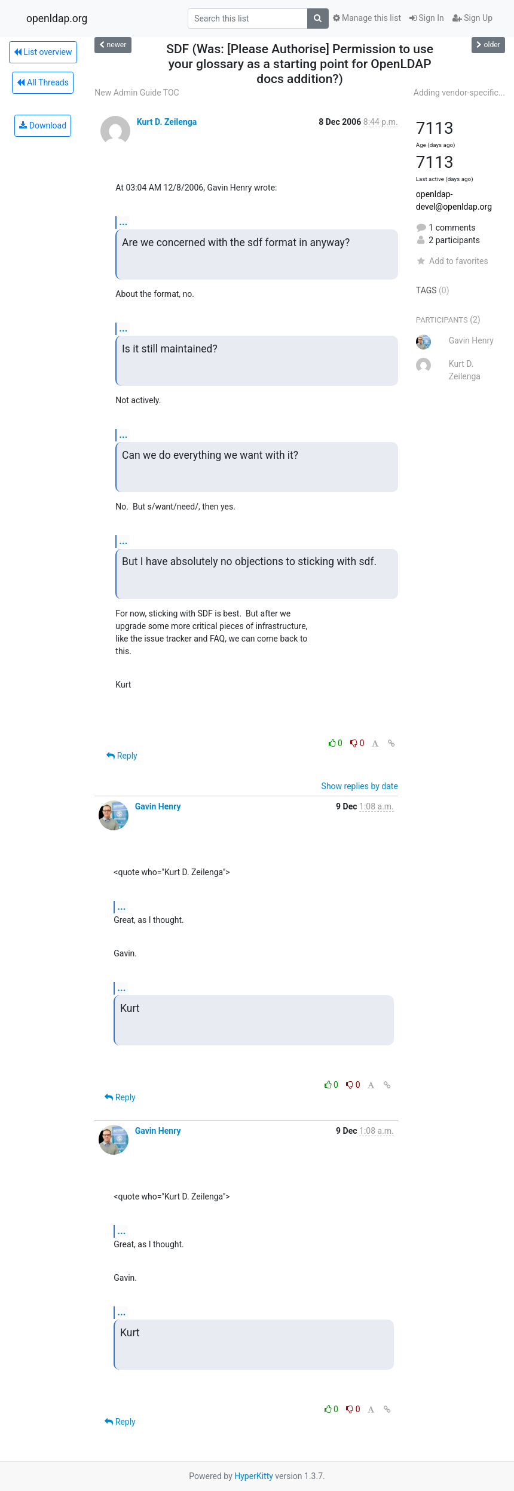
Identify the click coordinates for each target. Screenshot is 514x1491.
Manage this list (367, 18)
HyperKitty (253, 1476)
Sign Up (472, 18)
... (123, 222)
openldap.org (56, 18)
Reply (121, 755)
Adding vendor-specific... (459, 92)
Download (42, 125)
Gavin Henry (158, 806)
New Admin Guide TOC (136, 92)
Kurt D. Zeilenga (167, 122)
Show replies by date (360, 786)
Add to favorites (452, 261)
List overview (43, 52)
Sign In (426, 18)
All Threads (42, 82)
